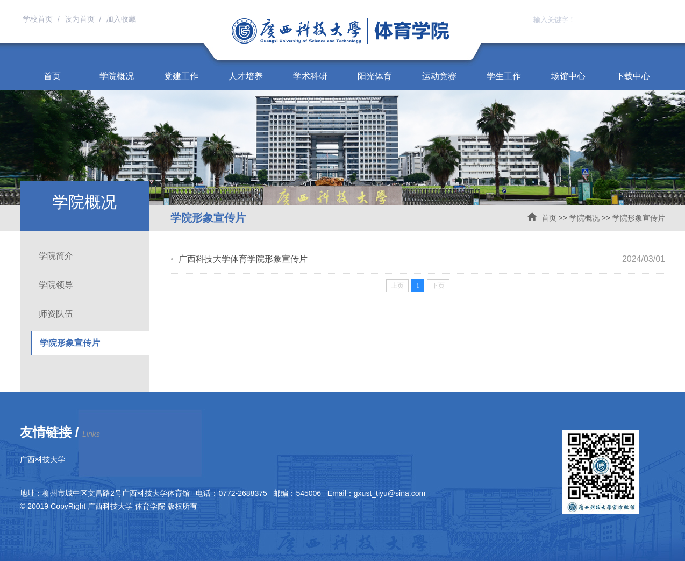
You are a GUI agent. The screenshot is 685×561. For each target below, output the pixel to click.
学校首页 (39, 19)
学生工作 (504, 76)
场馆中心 (568, 76)
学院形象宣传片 (638, 218)
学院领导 (56, 284)
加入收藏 (121, 19)
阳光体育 (375, 76)
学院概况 (116, 76)
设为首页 (81, 19)
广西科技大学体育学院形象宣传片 (243, 259)
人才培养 (246, 76)
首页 (52, 76)
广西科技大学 (42, 459)
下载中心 (633, 76)
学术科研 (310, 76)
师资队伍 (56, 313)
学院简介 (56, 255)
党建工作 (181, 76)
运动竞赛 (439, 76)
